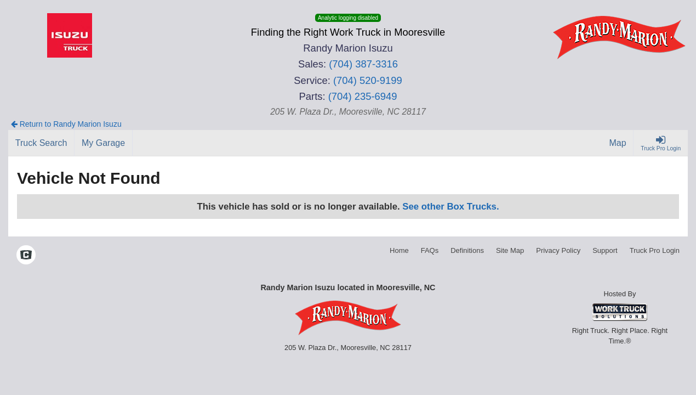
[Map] (618, 143)
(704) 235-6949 (362, 96)
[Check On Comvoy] (26, 256)
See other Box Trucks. (450, 206)
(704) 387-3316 (363, 64)
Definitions (467, 250)
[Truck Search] (41, 143)
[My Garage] (104, 143)
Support (605, 250)
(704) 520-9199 (367, 80)
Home (399, 250)
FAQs (430, 250)
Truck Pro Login (655, 250)
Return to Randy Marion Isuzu (66, 124)
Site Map (510, 250)
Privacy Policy (558, 250)
